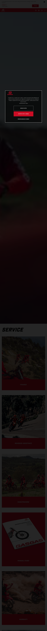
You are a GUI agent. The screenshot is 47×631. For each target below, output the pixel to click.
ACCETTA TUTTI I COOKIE (23, 113)
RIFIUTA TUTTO (23, 108)
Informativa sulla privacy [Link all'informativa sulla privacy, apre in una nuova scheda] (22, 103)
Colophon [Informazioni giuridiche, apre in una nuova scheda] (27, 103)
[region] (23, 106)
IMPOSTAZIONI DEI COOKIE (23, 119)
